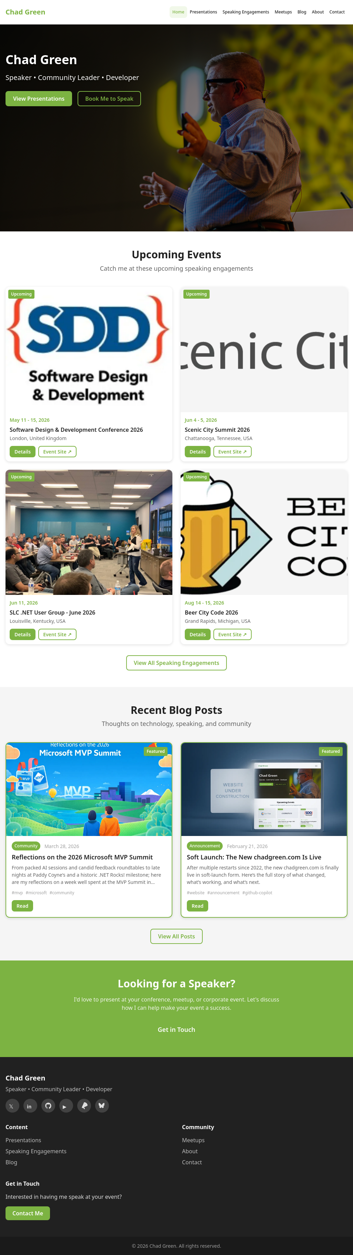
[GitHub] (48, 1106)
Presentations (203, 12)
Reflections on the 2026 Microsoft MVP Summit (82, 857)
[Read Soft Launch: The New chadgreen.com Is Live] (264, 789)
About (318, 12)
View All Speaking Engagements (176, 663)
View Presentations (38, 98)
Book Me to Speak (109, 98)
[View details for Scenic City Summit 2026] (264, 349)
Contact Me (27, 1213)
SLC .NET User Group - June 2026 (52, 612)
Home (178, 12)
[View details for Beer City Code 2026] (264, 532)
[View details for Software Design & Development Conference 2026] (89, 349)
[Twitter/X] (12, 1106)
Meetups (283, 12)
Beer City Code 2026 (211, 612)
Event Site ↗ (57, 451)
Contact (337, 12)
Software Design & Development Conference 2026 (76, 430)
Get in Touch (176, 1029)
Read (22, 906)
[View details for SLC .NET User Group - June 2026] (89, 532)
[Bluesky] (102, 1106)
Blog (301, 12)
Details (22, 451)
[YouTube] (66, 1106)
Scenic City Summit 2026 (217, 430)
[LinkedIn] (30, 1106)
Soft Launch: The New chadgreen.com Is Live (254, 857)
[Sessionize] (84, 1106)
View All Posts (176, 936)
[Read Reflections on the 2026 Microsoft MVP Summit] (89, 789)
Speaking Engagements (246, 12)
